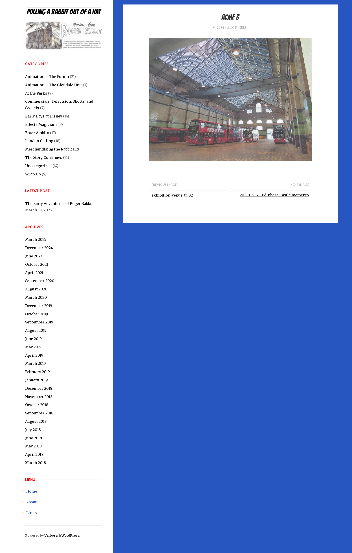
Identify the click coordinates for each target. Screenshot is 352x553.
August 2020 (36, 289)
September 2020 (39, 281)
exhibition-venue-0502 (172, 195)
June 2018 (33, 438)
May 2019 (33, 347)
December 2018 (38, 388)
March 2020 (36, 297)
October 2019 (36, 314)
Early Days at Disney (43, 116)
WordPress (70, 535)
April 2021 (34, 272)
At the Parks (36, 93)
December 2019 (38, 305)
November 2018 (39, 396)
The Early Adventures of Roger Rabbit (59, 203)
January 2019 (36, 380)
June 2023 (33, 256)
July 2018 (33, 429)
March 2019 (35, 363)
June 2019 (33, 338)
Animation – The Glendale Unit (53, 85)
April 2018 (34, 454)
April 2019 (34, 355)
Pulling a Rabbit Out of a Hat (64, 12)
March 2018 (35, 462)
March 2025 (35, 239)
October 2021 (36, 264)
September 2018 (39, 413)
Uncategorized (38, 166)
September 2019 (39, 322)
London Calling (39, 141)
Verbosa (51, 535)
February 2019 (37, 371)
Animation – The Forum (47, 76)
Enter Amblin (37, 133)
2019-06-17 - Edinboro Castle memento (274, 195)
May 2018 (33, 446)
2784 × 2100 (226, 27)
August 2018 (36, 421)
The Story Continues (43, 157)
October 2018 (36, 405)
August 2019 (35, 330)
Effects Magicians (41, 124)
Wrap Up (33, 174)
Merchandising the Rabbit (48, 149)
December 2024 (39, 248)
